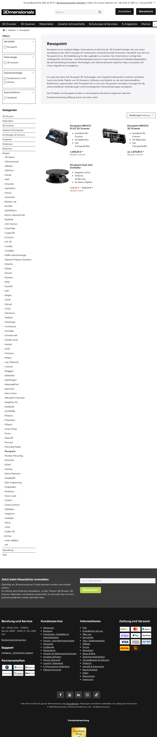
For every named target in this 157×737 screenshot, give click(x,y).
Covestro (9, 237)
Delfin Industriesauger (16, 255)
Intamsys (9, 353)
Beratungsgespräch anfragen (71, 2)
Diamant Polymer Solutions (18, 259)
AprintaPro (10, 188)
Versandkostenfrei (32, 2)
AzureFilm (10, 197)
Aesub (8, 175)
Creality (8, 246)
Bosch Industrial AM (15, 215)
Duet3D (8, 286)
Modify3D (9, 406)
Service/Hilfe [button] (146, 2)
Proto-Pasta (11, 429)
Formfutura (10, 326)
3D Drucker (7, 116)
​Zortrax (7, 536)
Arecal (8, 192)
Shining (8, 469)
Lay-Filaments (12, 362)
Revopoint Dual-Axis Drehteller (81, 166)
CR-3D (8, 241)
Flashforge (10, 322)
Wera (7, 522)
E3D (7, 290)
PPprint (8, 424)
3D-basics (10, 157)
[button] (141, 115)
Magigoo (9, 371)
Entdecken (7, 144)
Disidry (8, 268)
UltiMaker (9, 509)
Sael (4, 554)
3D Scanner (13, 62)
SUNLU (8, 500)
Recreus (9, 442)
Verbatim (9, 518)
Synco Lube (10, 495)
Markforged (10, 380)
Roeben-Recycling (14, 455)
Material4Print (12, 384)
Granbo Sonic (11, 339)
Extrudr (8, 304)
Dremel (8, 273)
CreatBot (9, 250)
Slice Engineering (13, 482)
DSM (7, 282)
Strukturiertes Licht (16, 78)
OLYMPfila (10, 411)
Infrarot (10, 82)
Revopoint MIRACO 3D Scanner (137, 127)
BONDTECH (11, 210)
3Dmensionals (12, 161)
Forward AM (11, 335)
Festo (7, 308)
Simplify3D (10, 478)
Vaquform (10, 513)
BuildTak (9, 219)
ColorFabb (10, 228)
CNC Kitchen (11, 224)
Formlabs (9, 331)
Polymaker (10, 420)
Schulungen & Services (13, 134)
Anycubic (9, 183)
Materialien (7, 121)
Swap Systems (12, 504)
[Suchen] (99, 12)
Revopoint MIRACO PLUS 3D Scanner (80, 127)
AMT (7, 179)
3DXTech (9, 170)
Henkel (8, 344)
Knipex (8, 357)
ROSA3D (9, 460)
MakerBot (10, 375)
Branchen (7, 148)
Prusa (8, 433)
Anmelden (124, 11)
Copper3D (10, 232)
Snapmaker (10, 487)
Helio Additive (12, 540)
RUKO (8, 464)
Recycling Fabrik (13, 446)
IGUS (7, 348)
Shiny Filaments (12, 473)
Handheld (12, 97)
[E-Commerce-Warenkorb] (146, 11)
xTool (7, 527)
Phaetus (9, 415)
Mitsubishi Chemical (14, 397)
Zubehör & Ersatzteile (12, 130)
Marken (12, 30)
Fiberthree (10, 313)
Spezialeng (7, 550)
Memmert (9, 388)
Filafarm (9, 317)
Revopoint (12, 46)
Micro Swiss (11, 393)
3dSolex (9, 166)
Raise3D (9, 438)
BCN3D (8, 206)
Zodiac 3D (10, 531)
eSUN (8, 299)
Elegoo (8, 295)
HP (6, 544)
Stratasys (9, 491)
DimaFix (9, 264)
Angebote (7, 139)
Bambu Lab (10, 201)
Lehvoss (9, 366)
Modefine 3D (11, 402)
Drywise (9, 277)
